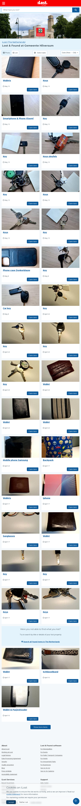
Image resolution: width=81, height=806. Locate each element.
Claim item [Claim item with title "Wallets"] (32, 89)
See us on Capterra (47, 771)
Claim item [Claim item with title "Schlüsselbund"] (72, 681)
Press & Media (6, 771)
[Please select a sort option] (70, 52)
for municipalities (46, 749)
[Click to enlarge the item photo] (20, 67)
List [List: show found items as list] (15, 53)
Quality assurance (8, 765)
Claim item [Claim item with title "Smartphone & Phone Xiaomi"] (32, 127)
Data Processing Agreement (11, 758)
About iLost (5, 749)
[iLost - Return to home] (43, 3)
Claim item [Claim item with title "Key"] (72, 127)
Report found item (8, 783)
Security (4, 762)
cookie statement (13, 794)
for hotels (44, 758)
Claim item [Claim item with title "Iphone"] (72, 507)
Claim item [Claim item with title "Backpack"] (72, 469)
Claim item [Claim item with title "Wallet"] (72, 393)
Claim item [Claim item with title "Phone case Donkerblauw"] (32, 279)
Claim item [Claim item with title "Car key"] (32, 317)
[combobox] (37, 9)
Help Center (44, 783)
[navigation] (76, 801)
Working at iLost (7, 752)
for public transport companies (51, 755)
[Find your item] (75, 9)
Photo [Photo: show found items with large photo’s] (6, 53)
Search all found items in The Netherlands (40, 642)
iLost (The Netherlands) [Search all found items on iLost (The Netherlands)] (13, 42)
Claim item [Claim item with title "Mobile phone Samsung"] (32, 469)
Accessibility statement (9, 774)
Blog (3, 768)
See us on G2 (45, 768)
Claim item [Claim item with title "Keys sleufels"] (72, 165)
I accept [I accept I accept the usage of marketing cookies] (11, 802)
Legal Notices (6, 755)
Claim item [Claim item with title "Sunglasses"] (32, 545)
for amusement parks (48, 762)
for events (44, 752)
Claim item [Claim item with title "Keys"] (72, 89)
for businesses (45, 765)
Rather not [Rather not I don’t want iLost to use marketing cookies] (23, 802)
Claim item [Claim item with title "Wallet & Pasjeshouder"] (32, 719)
